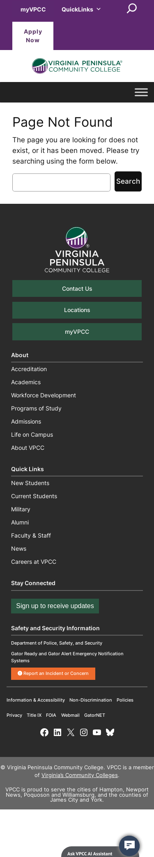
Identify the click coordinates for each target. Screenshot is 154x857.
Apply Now (33, 36)
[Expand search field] (132, 9)
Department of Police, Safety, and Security (56, 643)
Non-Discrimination (90, 700)
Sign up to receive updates (55, 605)
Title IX (34, 715)
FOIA (51, 715)
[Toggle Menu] (141, 92)
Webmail (70, 715)
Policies (125, 700)
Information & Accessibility (36, 700)
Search (128, 181)
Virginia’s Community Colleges (79, 775)
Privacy (14, 715)
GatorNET (94, 715)
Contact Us (77, 288)
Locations (77, 309)
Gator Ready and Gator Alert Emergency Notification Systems (67, 657)
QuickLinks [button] (81, 9)
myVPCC (33, 9)
